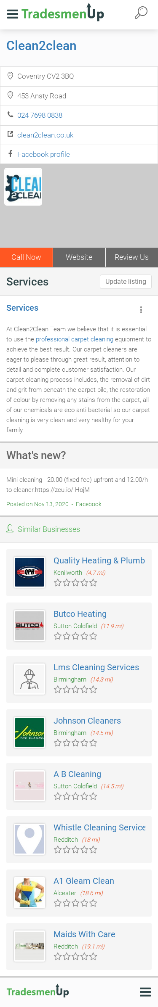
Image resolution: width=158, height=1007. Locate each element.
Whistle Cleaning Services (102, 827)
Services (22, 308)
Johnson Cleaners (87, 721)
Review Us (132, 257)
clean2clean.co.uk (45, 135)
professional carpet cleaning (74, 339)
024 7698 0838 (39, 115)
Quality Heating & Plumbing (105, 560)
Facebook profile (43, 154)
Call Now (26, 257)
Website (79, 257)
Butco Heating (80, 614)
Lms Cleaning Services (96, 667)
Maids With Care (84, 934)
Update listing (125, 281)
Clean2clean (41, 45)
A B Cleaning (77, 774)
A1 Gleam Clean (84, 881)
